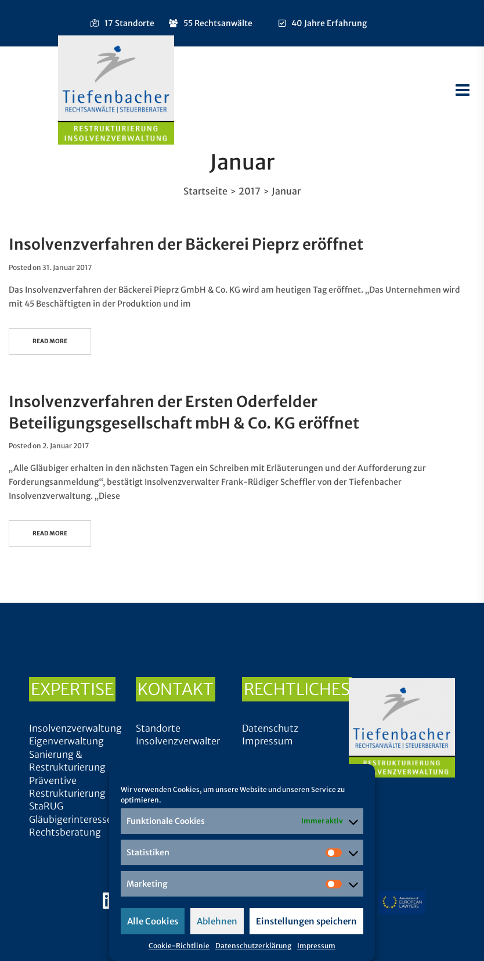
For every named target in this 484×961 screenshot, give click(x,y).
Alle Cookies (152, 921)
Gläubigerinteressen (73, 819)
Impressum (316, 945)
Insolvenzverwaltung (75, 728)
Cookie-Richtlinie (179, 945)
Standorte (158, 728)
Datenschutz (270, 728)
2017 (250, 191)
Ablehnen (217, 921)
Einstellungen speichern (306, 921)
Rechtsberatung (65, 832)
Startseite (205, 191)
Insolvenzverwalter (178, 741)
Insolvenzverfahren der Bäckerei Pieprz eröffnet (186, 244)
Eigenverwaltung (66, 741)
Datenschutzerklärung (253, 945)
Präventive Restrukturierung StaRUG (67, 793)
